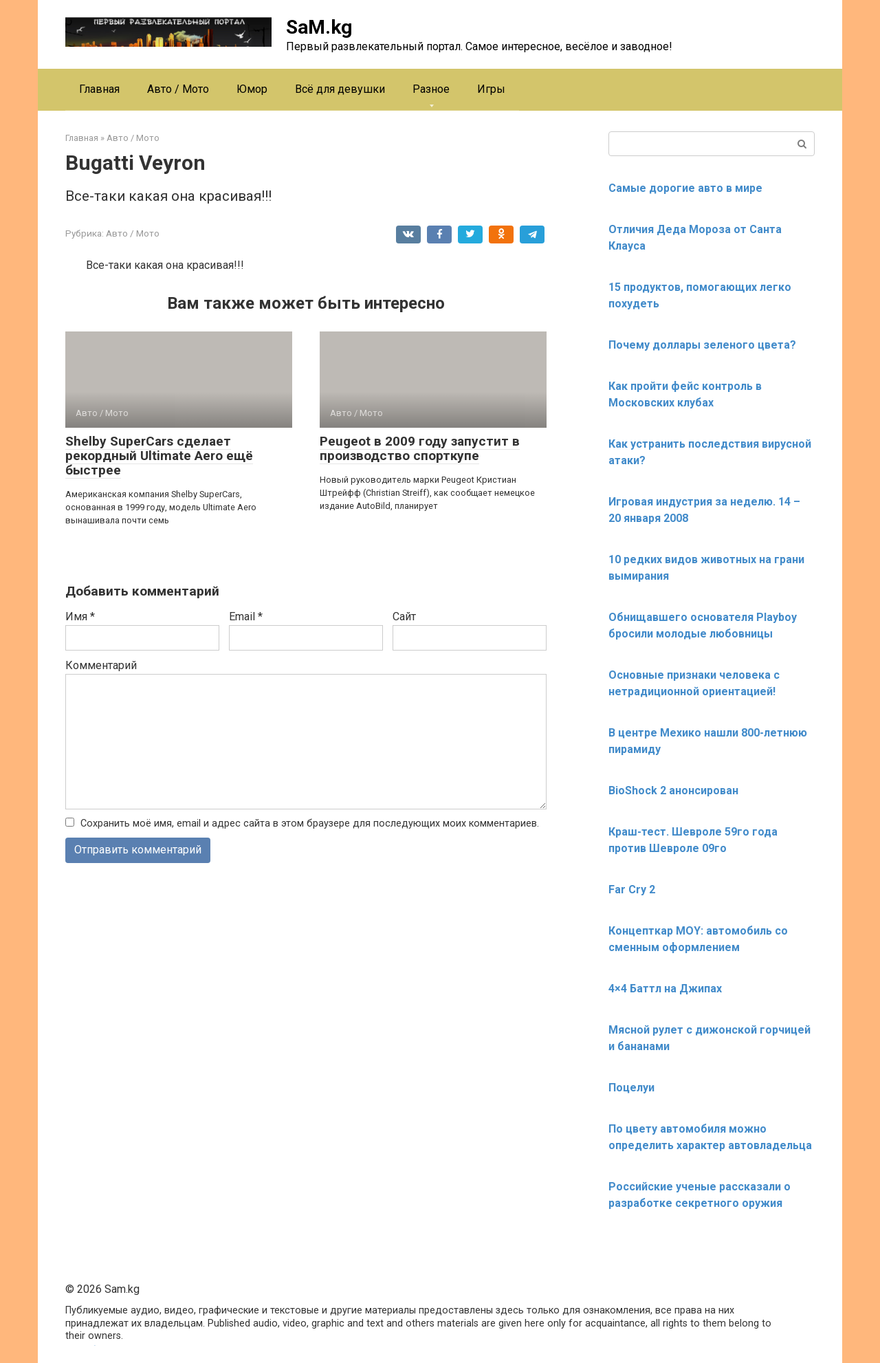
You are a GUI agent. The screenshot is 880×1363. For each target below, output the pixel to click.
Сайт (404, 616)
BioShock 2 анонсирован (673, 790)
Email (246, 616)
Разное (431, 89)
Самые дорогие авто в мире (685, 188)
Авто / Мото (178, 89)
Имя (80, 616)
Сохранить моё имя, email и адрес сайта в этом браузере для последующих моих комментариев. (309, 823)
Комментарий (101, 665)
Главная (99, 89)
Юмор (251, 89)
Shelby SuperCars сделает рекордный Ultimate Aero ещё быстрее (159, 455)
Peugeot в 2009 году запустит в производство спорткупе (420, 448)
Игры (491, 89)
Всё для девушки (340, 89)
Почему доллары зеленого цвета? (702, 344)
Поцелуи (631, 1087)
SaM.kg (319, 27)
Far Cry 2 (631, 889)
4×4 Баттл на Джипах (665, 988)
